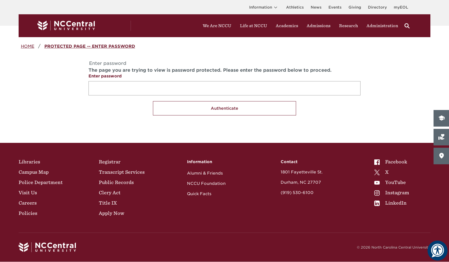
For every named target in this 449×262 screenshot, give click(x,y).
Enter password (105, 76)
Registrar (110, 161)
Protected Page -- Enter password (89, 46)
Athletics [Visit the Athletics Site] (295, 7)
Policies (28, 213)
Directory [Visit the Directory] (377, 7)
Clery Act (110, 192)
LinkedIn (390, 202)
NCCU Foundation (206, 183)
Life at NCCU (253, 25)
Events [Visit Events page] (335, 7)
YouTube (390, 182)
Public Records (116, 182)
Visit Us (28, 192)
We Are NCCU (217, 25)
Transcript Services (122, 172)
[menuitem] (391, 162)
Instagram (391, 192)
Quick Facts (199, 193)
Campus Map (34, 172)
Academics (287, 25)
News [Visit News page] (316, 7)
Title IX (108, 202)
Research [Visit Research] (348, 25)
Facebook (390, 161)
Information (264, 7)
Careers (28, 202)
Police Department (41, 182)
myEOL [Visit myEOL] (401, 7)
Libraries (29, 161)
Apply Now (111, 213)
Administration (382, 25)
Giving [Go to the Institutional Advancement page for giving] (354, 7)
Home (27, 46)
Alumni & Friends (205, 173)
